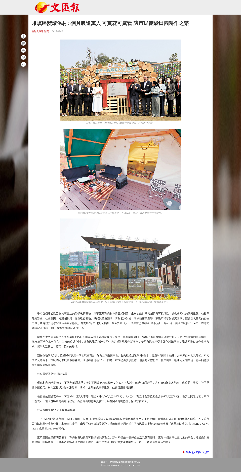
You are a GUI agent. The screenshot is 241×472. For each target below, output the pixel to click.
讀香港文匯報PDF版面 (197, 452)
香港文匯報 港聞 (40, 31)
